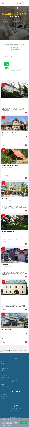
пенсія (20, 67)
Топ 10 (2, 361)
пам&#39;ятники (4, 368)
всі (6, 67)
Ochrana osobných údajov (14, 417)
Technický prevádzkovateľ (14, 412)
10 (15, 350)
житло (2, 372)
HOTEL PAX (4, 198)
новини (2, 384)
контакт (2, 398)
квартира (15, 67)
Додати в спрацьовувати (26, 112)
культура (3, 370)
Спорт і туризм (4, 375)
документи (3, 401)
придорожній (17, 72)
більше (3, 112)
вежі (2, 379)
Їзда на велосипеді (4, 387)
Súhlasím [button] (23, 422)
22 (21, 350)
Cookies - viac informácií (14, 413)
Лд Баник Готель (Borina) (8, 231)
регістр (18, 3)
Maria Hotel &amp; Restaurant (9, 132)
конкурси (3, 389)
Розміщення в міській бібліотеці (9, 297)
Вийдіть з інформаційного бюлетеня (8, 403)
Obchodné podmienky (14, 415)
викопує (18, 70)
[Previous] (0, 350)
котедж (7, 72)
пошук (6, 64)
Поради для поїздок (5, 386)
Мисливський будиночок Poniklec (10, 165)
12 (17, 350)
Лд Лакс (4, 100)
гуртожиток (13, 70)
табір (12, 72)
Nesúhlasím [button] (16, 422)
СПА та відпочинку (5, 377)
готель (10, 67)
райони (2, 363)
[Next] (3, 351)
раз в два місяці (4, 396)
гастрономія (3, 373)
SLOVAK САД (5, 264)
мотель (7, 70)
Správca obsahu (14, 410)
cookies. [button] (8, 425)
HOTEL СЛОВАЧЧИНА (7, 329)
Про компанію (4, 394)
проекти (2, 400)
